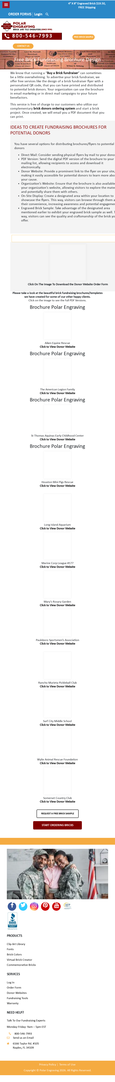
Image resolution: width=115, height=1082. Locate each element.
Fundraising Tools (17, 998)
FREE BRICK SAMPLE (83, 37)
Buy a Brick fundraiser (62, 73)
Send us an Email (23, 1038)
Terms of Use (67, 1064)
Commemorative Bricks (21, 965)
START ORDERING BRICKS (57, 825)
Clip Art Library (16, 944)
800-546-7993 (28, 36)
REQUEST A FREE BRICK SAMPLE (57, 813)
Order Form (14, 987)
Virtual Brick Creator (19, 960)
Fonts (10, 949)
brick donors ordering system (54, 108)
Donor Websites (17, 993)
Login (38, 14)
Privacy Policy (47, 1064)
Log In (10, 982)
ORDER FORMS (19, 14)
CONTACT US (23, 46)
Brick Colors (14, 954)
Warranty (12, 1003)
